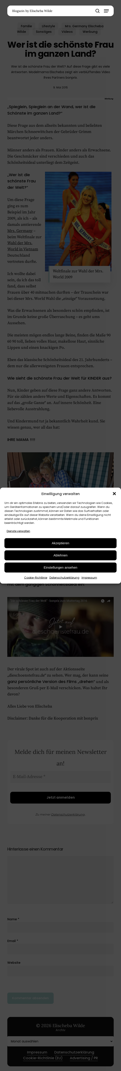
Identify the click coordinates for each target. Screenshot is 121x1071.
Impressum (89, 577)
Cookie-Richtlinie (35, 577)
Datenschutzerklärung (64, 577)
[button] (114, 494)
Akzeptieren (60, 543)
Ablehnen (60, 555)
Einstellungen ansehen (60, 567)
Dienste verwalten (18, 531)
